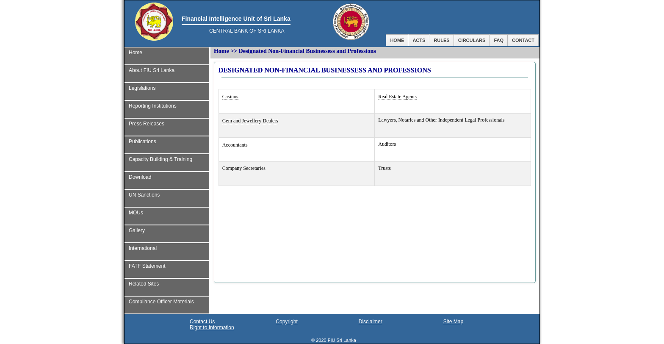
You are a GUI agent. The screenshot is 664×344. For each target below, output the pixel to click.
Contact (523, 40)
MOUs (136, 213)
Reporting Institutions (153, 106)
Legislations (142, 88)
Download (140, 177)
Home (397, 40)
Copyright (286, 322)
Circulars (472, 40)
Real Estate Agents (397, 97)
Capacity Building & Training (160, 159)
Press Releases (146, 124)
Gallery (137, 230)
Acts (418, 40)
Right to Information (212, 327)
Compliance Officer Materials (161, 302)
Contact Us (202, 322)
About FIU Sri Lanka (151, 70)
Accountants (235, 145)
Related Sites (144, 284)
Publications (142, 141)
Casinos (230, 97)
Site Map (453, 322)
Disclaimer (370, 322)
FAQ (499, 40)
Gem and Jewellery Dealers (250, 121)
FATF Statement (147, 266)
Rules (441, 40)
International (143, 248)
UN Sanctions (144, 195)
